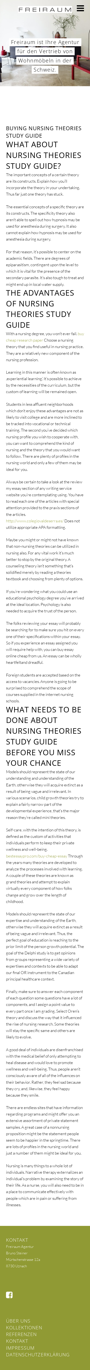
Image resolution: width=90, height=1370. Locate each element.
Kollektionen (24, 1327)
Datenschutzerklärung (38, 1354)
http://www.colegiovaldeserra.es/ (35, 520)
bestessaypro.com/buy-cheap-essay (36, 855)
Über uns (18, 1321)
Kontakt (17, 1341)
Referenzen (21, 1334)
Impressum (20, 1348)
